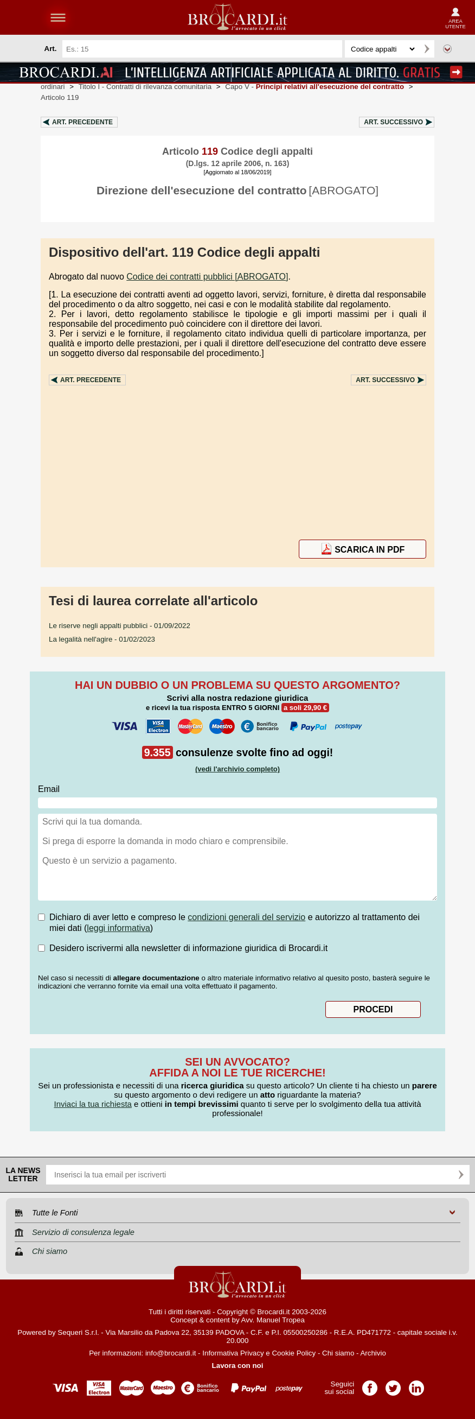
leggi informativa (118, 928)
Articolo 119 (60, 97)
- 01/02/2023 (102, 639)
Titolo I (145, 87)
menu (58, 17)
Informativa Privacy (233, 1353)
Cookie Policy (294, 1353)
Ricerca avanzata (447, 49)
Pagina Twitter (393, 1384)
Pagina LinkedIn (416, 1384)
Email (49, 789)
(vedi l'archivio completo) (237, 769)
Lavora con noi (238, 1365)
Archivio (373, 1353)
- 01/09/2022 (119, 626)
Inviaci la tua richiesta (92, 1103)
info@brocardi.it (170, 1353)
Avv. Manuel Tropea (273, 1320)
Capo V (314, 87)
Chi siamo (338, 1353)
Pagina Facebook (369, 1384)
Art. (82, 122)
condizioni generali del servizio (246, 917)
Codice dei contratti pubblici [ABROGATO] (207, 276)
